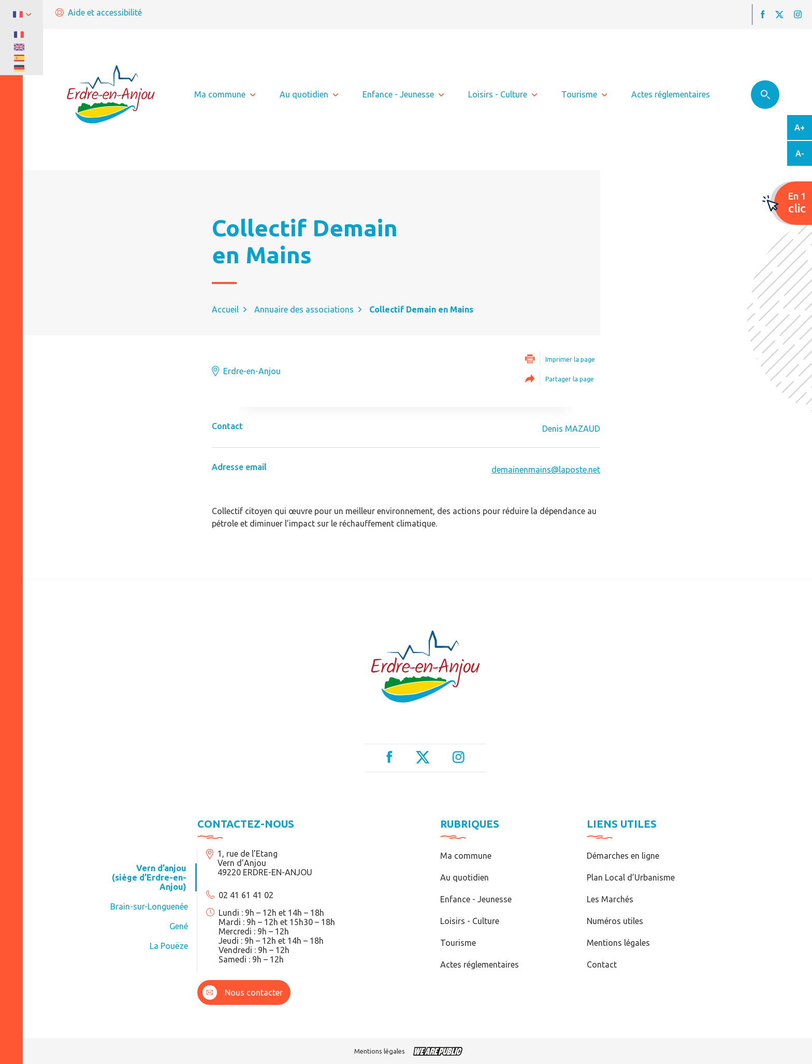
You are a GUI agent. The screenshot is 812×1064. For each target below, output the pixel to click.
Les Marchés (610, 899)
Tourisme (458, 942)
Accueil (225, 309)
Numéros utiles (615, 921)
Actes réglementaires (479, 964)
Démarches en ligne (623, 855)
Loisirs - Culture (469, 921)
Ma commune (465, 855)
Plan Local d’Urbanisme (631, 877)
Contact (602, 964)
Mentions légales (618, 942)
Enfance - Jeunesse (476, 899)
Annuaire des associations (304, 309)
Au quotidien (464, 877)
